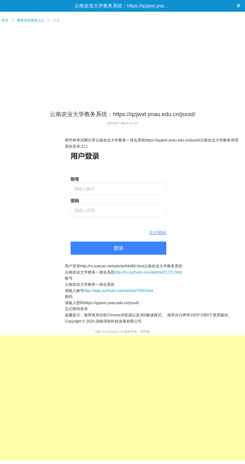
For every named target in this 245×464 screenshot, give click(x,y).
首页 (5, 20)
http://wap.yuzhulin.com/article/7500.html (118, 291)
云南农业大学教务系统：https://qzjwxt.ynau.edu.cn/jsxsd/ (135, 5)
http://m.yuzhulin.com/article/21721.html (148, 272)
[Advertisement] (122, 65)
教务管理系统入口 (30, 20)
